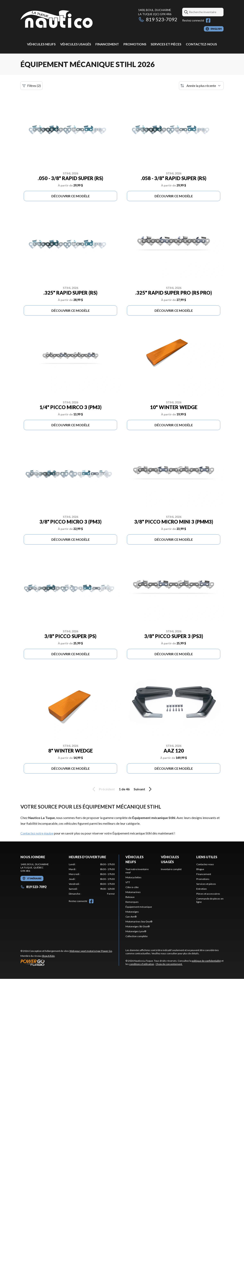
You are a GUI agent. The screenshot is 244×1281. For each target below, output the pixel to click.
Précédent (103, 789)
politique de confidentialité (206, 960)
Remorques (132, 901)
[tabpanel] (92, 879)
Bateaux (129, 896)
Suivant (143, 789)
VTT (127, 882)
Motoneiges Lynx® (135, 931)
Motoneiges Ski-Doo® (137, 926)
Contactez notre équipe (36, 833)
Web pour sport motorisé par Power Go (90, 950)
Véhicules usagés (75, 44)
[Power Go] (66, 962)
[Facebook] (208, 20)
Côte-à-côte (132, 887)
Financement (107, 44)
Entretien (201, 888)
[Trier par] (201, 85)
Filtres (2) (31, 85)
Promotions (134, 44)
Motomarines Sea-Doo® (138, 921)
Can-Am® (131, 916)
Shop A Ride (48, 955)
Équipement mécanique (138, 906)
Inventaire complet (171, 869)
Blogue (200, 869)
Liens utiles (206, 857)
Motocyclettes (133, 877)
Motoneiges (132, 911)
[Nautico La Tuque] (56, 20)
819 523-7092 (157, 19)
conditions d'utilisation (141, 964)
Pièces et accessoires (208, 893)
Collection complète (136, 936)
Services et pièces (166, 44)
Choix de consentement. (169, 964)
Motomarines (133, 892)
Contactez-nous (201, 44)
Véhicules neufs (41, 44)
